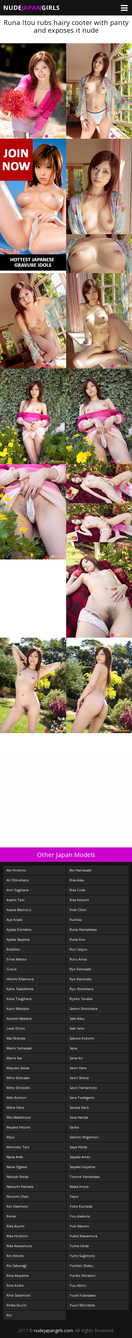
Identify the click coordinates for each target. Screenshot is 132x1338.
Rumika (76, 919)
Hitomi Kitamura (20, 979)
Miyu (10, 1137)
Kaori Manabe (17, 1008)
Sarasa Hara (79, 1107)
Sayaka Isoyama (82, 1166)
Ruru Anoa (78, 959)
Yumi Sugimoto (82, 1255)
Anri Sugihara (17, 890)
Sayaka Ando (80, 1156)
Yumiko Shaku (81, 1265)
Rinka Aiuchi (16, 1305)
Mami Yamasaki (19, 1048)
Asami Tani (15, 899)
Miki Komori (16, 1097)
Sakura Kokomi (82, 1038)
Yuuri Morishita (82, 1305)
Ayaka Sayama (18, 939)
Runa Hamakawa (83, 929)
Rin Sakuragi (16, 1265)
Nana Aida (14, 1156)
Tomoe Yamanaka (85, 1176)
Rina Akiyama (17, 1275)
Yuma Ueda (79, 1245)
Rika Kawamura (19, 1245)
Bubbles (13, 949)
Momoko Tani (17, 1147)
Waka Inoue (79, 1186)
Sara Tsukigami (82, 1097)
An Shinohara (17, 880)
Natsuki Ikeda (17, 1176)
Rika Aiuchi (15, 1226)
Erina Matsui (16, 959)
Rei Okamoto (17, 1206)
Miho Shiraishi (18, 1087)
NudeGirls (31, 7)
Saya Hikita (78, 1147)
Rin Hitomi (15, 1255)
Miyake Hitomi (18, 1127)
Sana (73, 1048)
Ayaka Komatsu (19, 929)
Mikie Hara (15, 1107)
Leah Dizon (15, 1028)
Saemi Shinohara (83, 1008)
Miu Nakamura (18, 1117)
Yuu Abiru (78, 1285)
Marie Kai (14, 1058)
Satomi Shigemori (84, 1137)
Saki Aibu (77, 1018)
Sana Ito (76, 1058)
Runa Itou (77, 939)
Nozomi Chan (17, 1196)
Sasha (74, 1127)
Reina (11, 1216)
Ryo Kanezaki (81, 979)
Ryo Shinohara (81, 988)
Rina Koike (15, 1285)
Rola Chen (78, 909)
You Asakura (80, 1216)
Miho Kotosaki (18, 1077)
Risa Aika (77, 880)
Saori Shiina (79, 1077)
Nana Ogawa (16, 1166)
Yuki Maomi (79, 1226)
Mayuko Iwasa (17, 1068)
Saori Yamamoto (83, 1087)
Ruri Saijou (78, 949)
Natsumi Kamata (19, 1186)
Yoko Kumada (81, 1206)
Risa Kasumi (79, 899)
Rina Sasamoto (18, 1295)
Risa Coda (77, 890)
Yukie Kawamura (83, 1236)
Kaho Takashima (19, 988)
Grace (11, 969)
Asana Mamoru (18, 909)
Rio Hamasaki (81, 870)
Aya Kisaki (14, 919)
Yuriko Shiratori (83, 1275)
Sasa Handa (79, 1117)
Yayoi (74, 1196)
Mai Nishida (15, 1038)
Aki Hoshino (16, 870)
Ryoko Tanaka (81, 998)
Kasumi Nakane (19, 1018)
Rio (9, 1315)
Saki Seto (77, 1028)
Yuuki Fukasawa (83, 1295)
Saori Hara (78, 1068)
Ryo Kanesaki (80, 969)
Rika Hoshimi (17, 1236)
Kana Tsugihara (19, 998)
